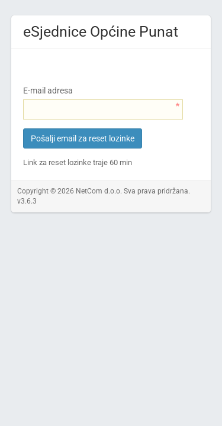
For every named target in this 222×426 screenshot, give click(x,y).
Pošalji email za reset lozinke (82, 138)
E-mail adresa (48, 90)
